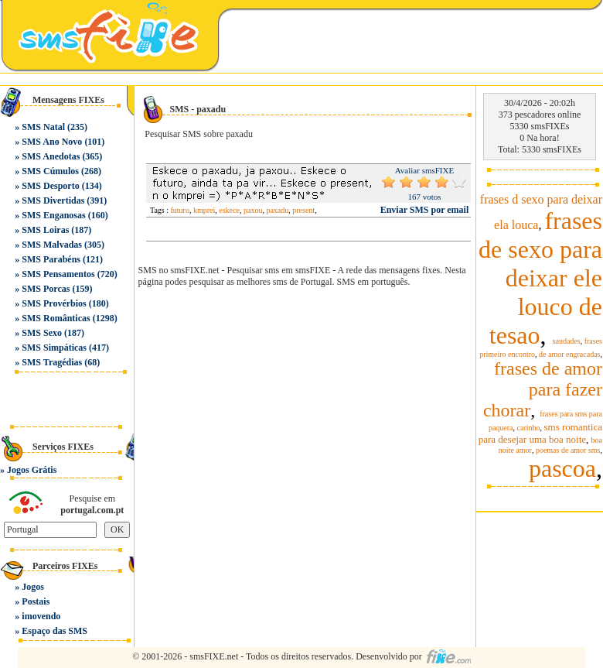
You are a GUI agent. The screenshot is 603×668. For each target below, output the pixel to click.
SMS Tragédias (52, 362)
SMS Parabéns (51, 259)
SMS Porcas (46, 288)
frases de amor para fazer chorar (542, 389)
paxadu (277, 210)
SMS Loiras (45, 229)
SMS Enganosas (53, 215)
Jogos (33, 586)
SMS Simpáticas (54, 347)
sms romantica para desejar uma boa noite (540, 433)
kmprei (204, 210)
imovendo (41, 616)
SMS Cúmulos (50, 171)
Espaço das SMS (54, 630)
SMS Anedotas (51, 156)
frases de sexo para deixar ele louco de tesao (540, 278)
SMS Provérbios (54, 303)
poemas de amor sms (568, 450)
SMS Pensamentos (58, 274)
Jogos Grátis (31, 469)
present (303, 210)
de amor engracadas (569, 354)
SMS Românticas (56, 318)
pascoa (562, 468)
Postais (35, 601)
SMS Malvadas (52, 244)
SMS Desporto (50, 185)
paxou (253, 210)
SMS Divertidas (53, 200)
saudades (567, 341)
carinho (528, 427)
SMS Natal (43, 127)
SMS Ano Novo (52, 141)
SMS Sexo (42, 332)
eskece (229, 210)
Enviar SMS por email (424, 209)
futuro (180, 210)
